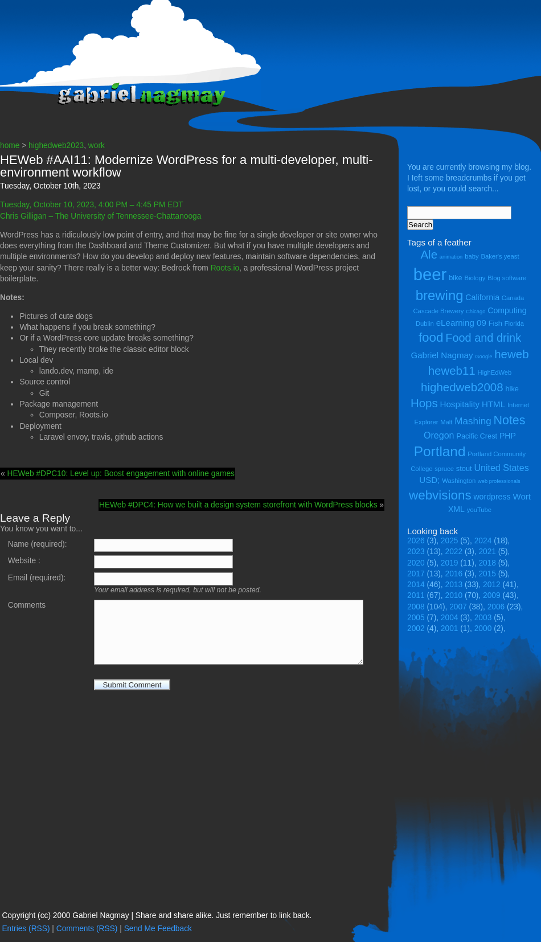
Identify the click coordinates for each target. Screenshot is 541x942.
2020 (416, 563)
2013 (454, 584)
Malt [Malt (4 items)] (446, 422)
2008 (416, 607)
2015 (487, 574)
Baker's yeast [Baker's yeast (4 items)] (500, 256)
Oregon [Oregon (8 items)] (439, 435)
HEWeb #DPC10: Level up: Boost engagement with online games (121, 473)
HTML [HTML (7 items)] (493, 404)
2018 (487, 563)
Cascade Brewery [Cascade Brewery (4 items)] (438, 311)
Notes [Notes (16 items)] (509, 420)
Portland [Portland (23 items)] (440, 451)
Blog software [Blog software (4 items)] (506, 278)
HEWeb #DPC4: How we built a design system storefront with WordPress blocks (238, 505)
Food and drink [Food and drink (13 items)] (483, 337)
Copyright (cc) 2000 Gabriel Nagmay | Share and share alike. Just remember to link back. (157, 915)
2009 (492, 595)
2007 (458, 607)
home (9, 145)
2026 (416, 540)
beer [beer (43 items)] (430, 274)
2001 (449, 628)
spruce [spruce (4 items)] (444, 468)
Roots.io (225, 268)
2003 (483, 617)
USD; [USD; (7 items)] (429, 480)
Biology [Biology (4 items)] (474, 278)
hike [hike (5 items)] (511, 388)
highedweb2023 (56, 145)
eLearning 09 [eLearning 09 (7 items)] (461, 322)
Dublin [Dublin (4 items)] (425, 323)
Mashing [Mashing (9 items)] (472, 421)
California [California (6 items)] (482, 297)
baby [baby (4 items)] (471, 256)
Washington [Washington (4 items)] (459, 480)
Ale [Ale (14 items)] (428, 254)
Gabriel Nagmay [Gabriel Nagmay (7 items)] (442, 355)
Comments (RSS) (87, 928)
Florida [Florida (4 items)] (514, 323)
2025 (449, 540)
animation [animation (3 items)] (451, 257)
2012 (492, 584)
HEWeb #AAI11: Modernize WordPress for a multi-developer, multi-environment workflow (186, 166)
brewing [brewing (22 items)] (440, 295)
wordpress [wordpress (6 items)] (491, 496)
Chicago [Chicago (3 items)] (475, 311)
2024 (483, 540)
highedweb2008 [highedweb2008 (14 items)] (462, 387)
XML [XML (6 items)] (456, 509)
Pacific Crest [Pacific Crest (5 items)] (476, 436)
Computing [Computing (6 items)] (506, 310)
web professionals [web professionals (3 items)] (499, 481)
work (96, 145)
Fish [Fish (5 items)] (495, 323)
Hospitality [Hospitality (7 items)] (460, 404)
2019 (449, 563)
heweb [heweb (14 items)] (511, 354)
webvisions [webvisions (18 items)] (440, 495)
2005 (416, 617)
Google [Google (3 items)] (483, 356)
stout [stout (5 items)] (464, 468)
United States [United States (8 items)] (501, 467)
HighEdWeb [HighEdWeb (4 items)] (495, 372)
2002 (416, 628)
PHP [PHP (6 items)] (507, 435)
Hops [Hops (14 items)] (424, 402)
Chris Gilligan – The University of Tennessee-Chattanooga (100, 216)
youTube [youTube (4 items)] (479, 509)
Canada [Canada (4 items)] (513, 297)
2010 (454, 595)
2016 (454, 574)
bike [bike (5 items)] (455, 277)
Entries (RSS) (26, 928)
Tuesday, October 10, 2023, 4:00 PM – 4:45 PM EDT (92, 204)
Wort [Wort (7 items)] (522, 496)
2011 (416, 595)
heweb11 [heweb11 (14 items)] (452, 370)
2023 (416, 551)
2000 (483, 628)
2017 (416, 574)
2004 (449, 617)
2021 (487, 551)
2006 (496, 607)
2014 (416, 584)
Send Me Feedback (158, 928)
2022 (454, 551)
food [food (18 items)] (431, 337)
